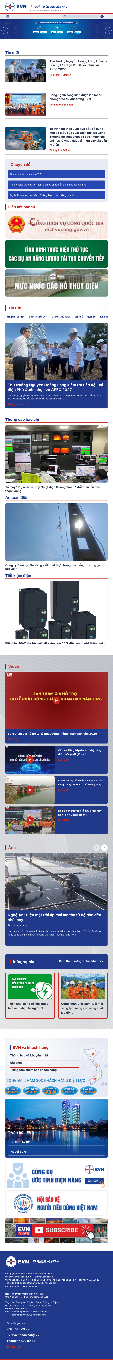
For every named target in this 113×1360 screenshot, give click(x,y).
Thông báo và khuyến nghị (29, 1055)
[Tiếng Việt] (36, 6)
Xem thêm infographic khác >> (81, 961)
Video (13, 666)
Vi (102, 16)
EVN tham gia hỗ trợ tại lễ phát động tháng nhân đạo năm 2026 (52, 733)
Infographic (23, 961)
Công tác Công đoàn (61, 104)
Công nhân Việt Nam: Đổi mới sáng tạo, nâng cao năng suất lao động (82, 1008)
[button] (108, 30)
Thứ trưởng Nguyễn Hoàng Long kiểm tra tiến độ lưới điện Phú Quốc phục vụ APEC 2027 (78, 65)
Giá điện (16, 1062)
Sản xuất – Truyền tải (85, 316)
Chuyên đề (20, 164)
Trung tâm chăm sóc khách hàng (33, 1070)
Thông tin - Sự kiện (60, 74)
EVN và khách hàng (31, 1047)
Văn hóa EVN (22, 1132)
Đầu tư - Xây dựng (61, 316)
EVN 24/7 (13, 739)
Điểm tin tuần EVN (38, 316)
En (105, 16)
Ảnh (12, 847)
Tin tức (14, 308)
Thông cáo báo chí (22, 419)
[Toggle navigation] (7, 16)
